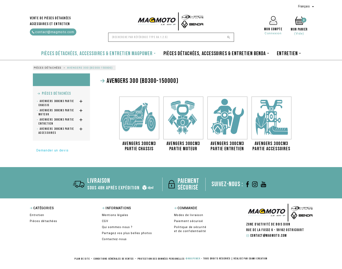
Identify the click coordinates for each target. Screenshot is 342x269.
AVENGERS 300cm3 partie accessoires (56, 131)
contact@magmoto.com (53, 32)
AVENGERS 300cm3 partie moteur (56, 112)
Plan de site (82, 258)
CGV (105, 221)
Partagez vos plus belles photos (127, 233)
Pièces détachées (56, 93)
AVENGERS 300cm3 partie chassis (56, 103)
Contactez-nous (114, 239)
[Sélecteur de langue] (306, 6)
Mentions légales (115, 215)
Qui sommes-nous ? (117, 227)
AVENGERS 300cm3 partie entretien (56, 122)
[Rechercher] (171, 37)
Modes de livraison (188, 215)
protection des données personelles (161, 258)
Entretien (37, 215)
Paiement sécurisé (188, 221)
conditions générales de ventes (114, 258)
